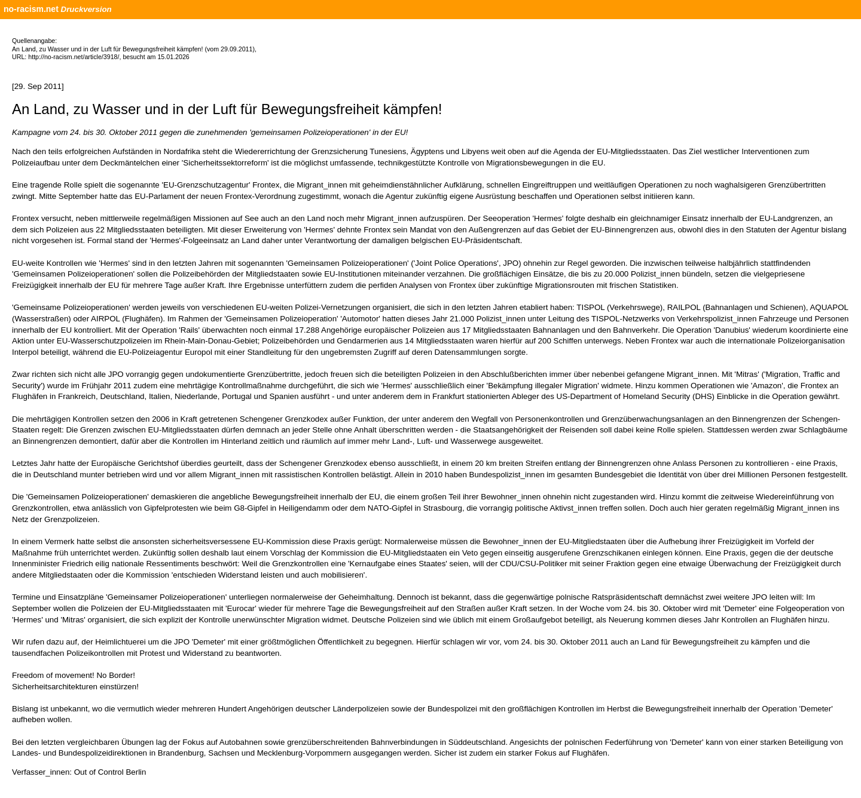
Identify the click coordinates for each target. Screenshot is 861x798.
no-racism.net (31, 9)
